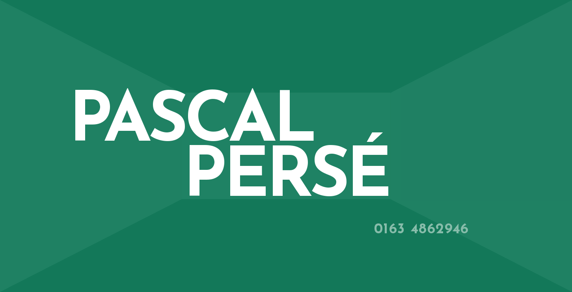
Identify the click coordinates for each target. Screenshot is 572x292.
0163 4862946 (421, 230)
